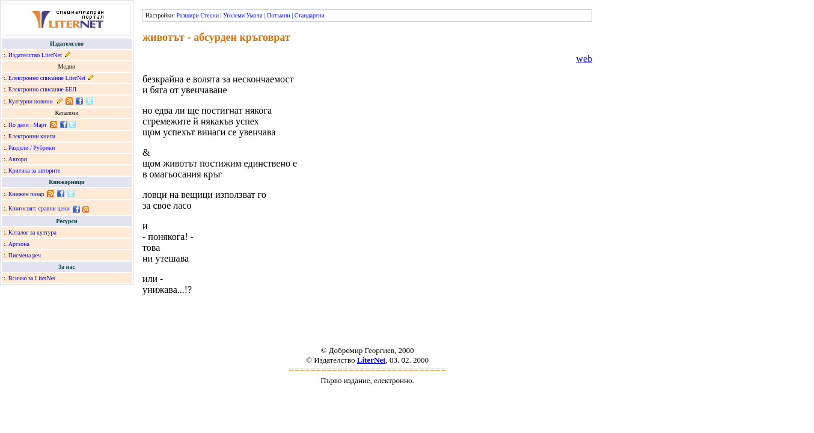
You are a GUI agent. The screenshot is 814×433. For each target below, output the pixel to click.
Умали (254, 15)
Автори (17, 159)
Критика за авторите (34, 170)
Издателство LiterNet (35, 55)
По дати (18, 124)
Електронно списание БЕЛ (42, 89)
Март (40, 124)
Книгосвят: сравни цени (39, 208)
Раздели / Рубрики (31, 147)
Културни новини (30, 101)
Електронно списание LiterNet (47, 78)
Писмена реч (24, 255)
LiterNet (371, 359)
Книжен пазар (26, 194)
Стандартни (310, 15)
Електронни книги (31, 136)
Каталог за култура (32, 232)
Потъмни (278, 15)
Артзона (18, 244)
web (584, 59)
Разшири (187, 15)
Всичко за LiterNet (31, 278)
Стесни (209, 15)
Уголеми (234, 15)
